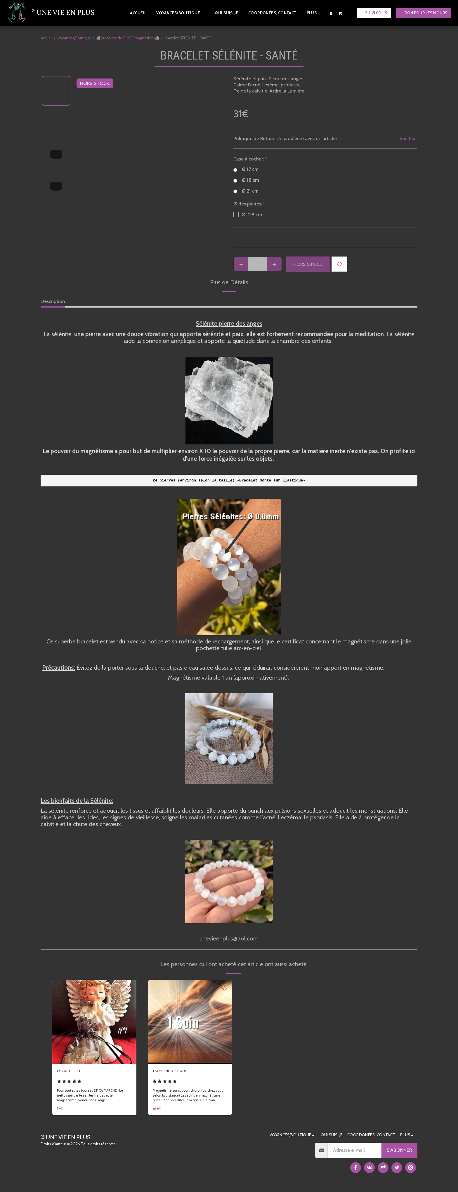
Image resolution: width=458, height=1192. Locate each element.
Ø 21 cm (246, 191)
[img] (94, 1022)
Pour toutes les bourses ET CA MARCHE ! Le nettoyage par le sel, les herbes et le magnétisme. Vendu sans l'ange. (94, 1098)
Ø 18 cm (246, 180)
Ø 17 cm (246, 169)
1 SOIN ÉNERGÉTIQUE (176, 1072)
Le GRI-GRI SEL (72, 1072)
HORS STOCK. (308, 264)
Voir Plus (408, 138)
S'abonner (399, 1153)
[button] (340, 13)
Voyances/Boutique (74, 38)
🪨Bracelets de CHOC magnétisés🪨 (127, 38)
